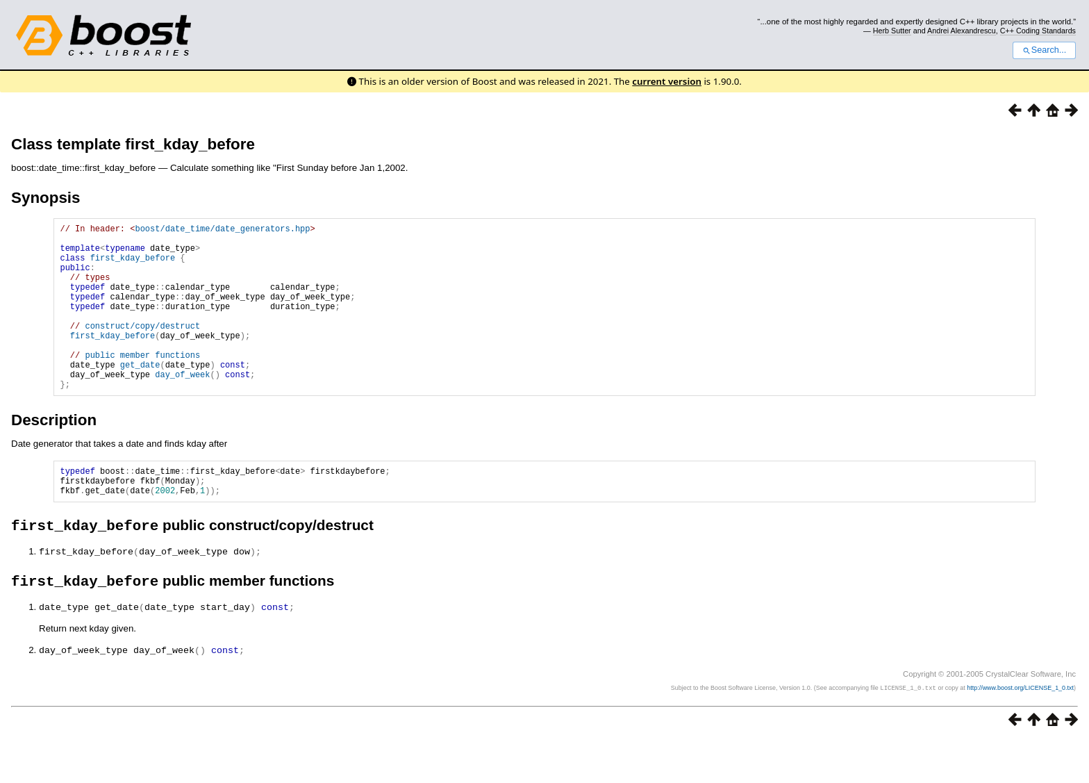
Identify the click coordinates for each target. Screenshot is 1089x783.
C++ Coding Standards (1038, 30)
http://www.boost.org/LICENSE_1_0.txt (1020, 731)
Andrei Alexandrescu (961, 30)
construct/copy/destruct (142, 348)
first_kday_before (132, 266)
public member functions (142, 384)
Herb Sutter (892, 30)
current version (666, 81)
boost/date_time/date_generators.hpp (222, 230)
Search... (1044, 50)
